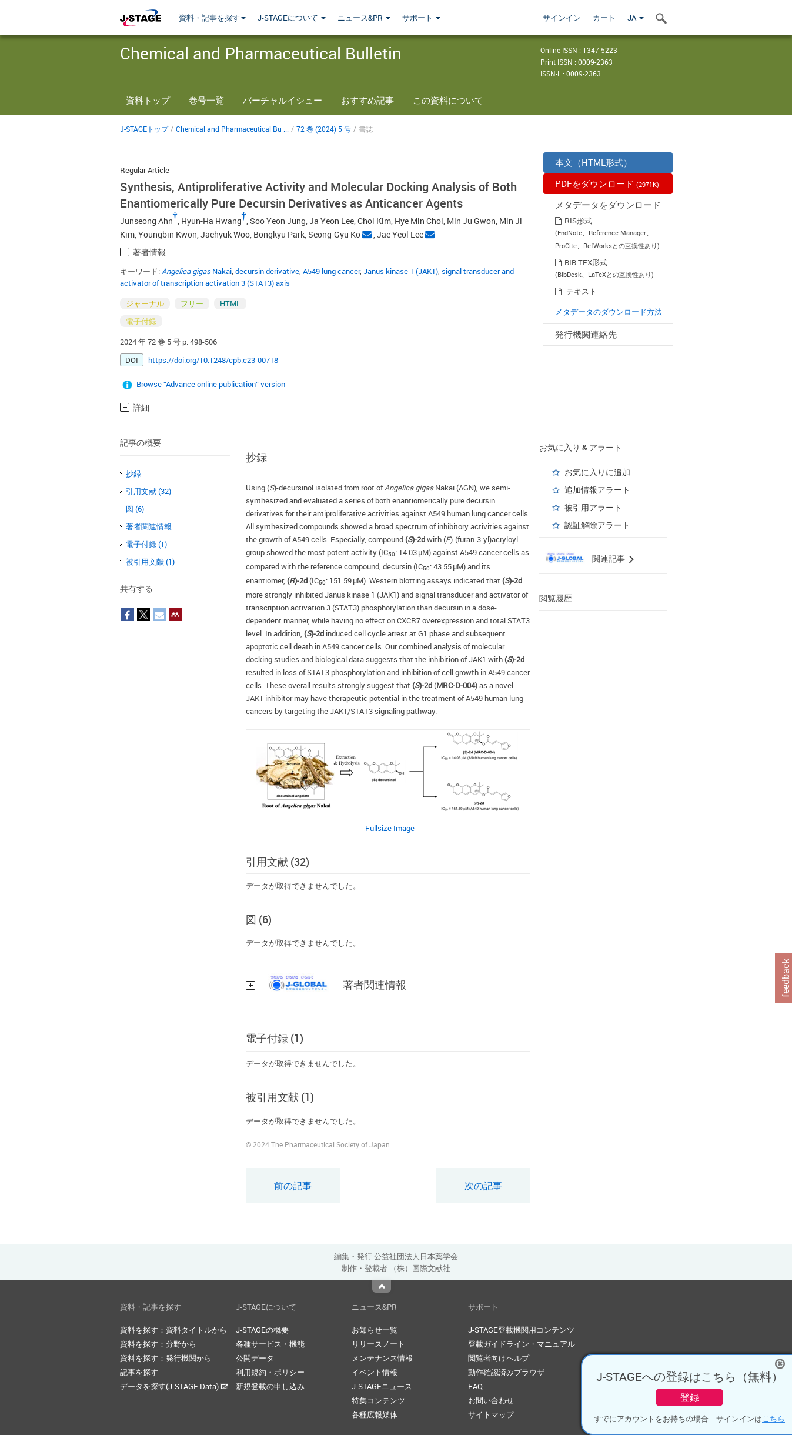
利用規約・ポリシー (270, 1372)
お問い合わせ (491, 1400)
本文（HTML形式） (593, 162)
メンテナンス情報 (382, 1358)
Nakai (197, 271)
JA (635, 17)
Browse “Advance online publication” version (210, 384)
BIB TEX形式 (585, 262)
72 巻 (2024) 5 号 (323, 129)
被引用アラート (593, 507)
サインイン (562, 17)
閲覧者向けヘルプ (498, 1358)
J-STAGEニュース (382, 1386)
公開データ (255, 1358)
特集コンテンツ (378, 1400)
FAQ (475, 1386)
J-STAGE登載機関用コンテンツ (521, 1329)
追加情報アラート (597, 489)
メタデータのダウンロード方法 (608, 311)
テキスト (581, 291)
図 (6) (135, 508)
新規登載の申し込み (270, 1386)
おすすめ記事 (367, 100)
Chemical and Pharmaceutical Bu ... (232, 129)
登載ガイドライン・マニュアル (521, 1344)
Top (381, 1286)
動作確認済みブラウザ (506, 1372)
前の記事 (293, 1185)
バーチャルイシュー (282, 100)
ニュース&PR (363, 17)
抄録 (133, 473)
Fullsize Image (390, 828)
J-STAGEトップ (144, 129)
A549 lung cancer (331, 271)
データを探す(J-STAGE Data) (174, 1386)
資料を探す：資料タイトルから (173, 1329)
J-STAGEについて (292, 17)
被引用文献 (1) (150, 561)
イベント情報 (374, 1372)
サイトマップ (491, 1414)
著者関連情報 (149, 526)
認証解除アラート (597, 524)
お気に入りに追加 (597, 472)
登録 (689, 1397)
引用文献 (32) (148, 491)
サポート (421, 17)
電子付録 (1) (146, 544)
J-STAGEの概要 (262, 1329)
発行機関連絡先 (586, 334)
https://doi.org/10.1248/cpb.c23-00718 (213, 360)
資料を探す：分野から (158, 1344)
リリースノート (378, 1344)
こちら (773, 1418)
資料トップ (148, 100)
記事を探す (139, 1372)
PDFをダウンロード (607, 183)
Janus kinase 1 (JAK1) (400, 271)
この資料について (448, 100)
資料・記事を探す (212, 17)
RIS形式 (578, 220)
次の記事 (483, 1185)
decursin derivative (267, 271)
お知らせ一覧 (374, 1329)
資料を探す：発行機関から (166, 1358)
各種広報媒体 (374, 1414)
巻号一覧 (206, 100)
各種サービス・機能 (270, 1344)
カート (604, 17)
